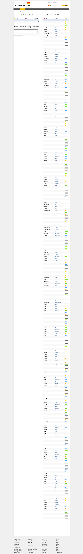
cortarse (56, 137)
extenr (56, 319)
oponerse (56, 285)
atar (55, 358)
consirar (56, 185)
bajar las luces (56, 56)
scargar (56, 231)
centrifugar (56, 200)
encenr (56, 289)
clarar (56, 150)
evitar (55, 327)
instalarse (56, 85)
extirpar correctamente (58, 302)
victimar (56, 31)
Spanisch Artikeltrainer (16, 543)
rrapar (56, 202)
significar (56, 196)
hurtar (55, 348)
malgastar (56, 46)
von (25, 21)
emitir (55, 381)
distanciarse (56, 239)
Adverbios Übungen (44, 549)
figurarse (56, 385)
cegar (55, 433)
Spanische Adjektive (30, 552)
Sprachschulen (33, 9)
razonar (56, 214)
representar (56, 39)
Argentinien (57, 539)
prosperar (56, 83)
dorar (55, 298)
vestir (55, 469)
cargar (55, 87)
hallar (55, 377)
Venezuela (57, 550)
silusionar (56, 237)
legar (56, 160)
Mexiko (57, 545)
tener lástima (56, 502)
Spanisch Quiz (18, 547)
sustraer (56, 350)
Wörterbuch (22, 9)
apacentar (56, 431)
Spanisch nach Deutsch (30, 541)
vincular (56, 125)
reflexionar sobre (57, 419)
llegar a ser (56, 487)
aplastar (56, 33)
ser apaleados (56, 229)
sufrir (55, 164)
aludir (55, 112)
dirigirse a (56, 281)
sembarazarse (57, 273)
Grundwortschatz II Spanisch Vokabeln (32, 549)
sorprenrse (56, 54)
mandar (56, 456)
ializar (56, 129)
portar (56, 225)
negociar (56, 323)
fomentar (56, 458)
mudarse (56, 337)
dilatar (55, 133)
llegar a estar (56, 485)
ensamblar (56, 127)
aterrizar (56, 96)
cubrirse (56, 175)
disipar (55, 50)
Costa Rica (57, 541)
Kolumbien (57, 544)
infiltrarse (56, 35)
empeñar (56, 473)
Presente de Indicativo (44, 544)
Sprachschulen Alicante (59, 552)
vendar (55, 121)
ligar (55, 62)
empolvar (56, 306)
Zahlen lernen (43, 539)
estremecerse (56, 98)
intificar (56, 139)
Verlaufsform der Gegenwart (31, 546)
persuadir (56, 314)
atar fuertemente (57, 360)
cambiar (56, 25)
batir (56, 102)
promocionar (56, 460)
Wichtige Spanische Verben (45, 546)
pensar (55, 212)
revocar (56, 508)
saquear (56, 260)
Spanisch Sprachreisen (58, 538)
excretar (56, 373)
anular (55, 506)
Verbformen (58, 27)
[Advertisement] (42, 527)
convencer (56, 312)
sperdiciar (56, 48)
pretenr (56, 158)
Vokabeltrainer (29, 538)
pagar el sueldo (57, 223)
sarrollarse (56, 81)
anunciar (56, 283)
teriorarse (56, 177)
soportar (56, 402)
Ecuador (57, 542)
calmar (55, 221)
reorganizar (56, 383)
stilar (56, 250)
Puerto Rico (57, 548)
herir (55, 262)
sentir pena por (57, 504)
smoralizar (56, 198)
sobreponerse (56, 352)
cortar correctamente (57, 300)
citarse (55, 204)
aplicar (55, 256)
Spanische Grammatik (16, 541)
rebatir (55, 494)
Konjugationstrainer (44, 543)
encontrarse (56, 437)
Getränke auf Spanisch (16, 551)
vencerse (56, 354)
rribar (56, 21)
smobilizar (56, 171)
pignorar (56, 475)
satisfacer (56, 110)
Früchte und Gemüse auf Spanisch (18, 550)
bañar (55, 73)
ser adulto (56, 189)
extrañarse (56, 52)
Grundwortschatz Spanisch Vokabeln (32, 548)
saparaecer (56, 66)
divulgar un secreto (57, 398)
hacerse (56, 483)
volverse (56, 481)
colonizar (56, 208)
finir (55, 106)
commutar (56, 452)
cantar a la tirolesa (57, 296)
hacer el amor (56, 362)
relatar (55, 146)
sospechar (56, 498)
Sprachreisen (27, 9)
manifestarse (56, 181)
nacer (55, 79)
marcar (56, 162)
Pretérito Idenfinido (44, 545)
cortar (55, 287)
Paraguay (57, 547)
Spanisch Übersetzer (16, 542)
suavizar (56, 333)
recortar (56, 471)
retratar (56, 41)
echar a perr (56, 179)
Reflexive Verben (44, 550)
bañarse (56, 71)
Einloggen (49, 2)
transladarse (56, 339)
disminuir (56, 427)
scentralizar (56, 254)
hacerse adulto (56, 187)
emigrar (56, 27)
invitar (55, 479)
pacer (55, 444)
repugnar (56, 425)
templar (56, 335)
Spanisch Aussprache (16, 544)
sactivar (56, 100)
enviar (55, 450)
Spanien (57, 549)
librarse (56, 275)
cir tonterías (56, 462)
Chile (57, 540)
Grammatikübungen (30, 545)
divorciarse (56, 114)
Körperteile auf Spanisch (17, 552)
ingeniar (56, 406)
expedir (56, 369)
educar (55, 396)
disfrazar (56, 356)
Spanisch (15, 547)
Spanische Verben (30, 550)
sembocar (56, 394)
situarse (56, 271)
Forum (42, 9)
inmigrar (56, 60)
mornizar (56, 389)
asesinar (56, 29)
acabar (55, 154)
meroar (56, 258)
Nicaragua (57, 546)
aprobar (56, 58)
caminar (56, 371)
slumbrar (56, 435)
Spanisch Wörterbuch (16, 540)
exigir (55, 156)
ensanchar (56, 135)
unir (55, 123)
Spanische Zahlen (44, 538)
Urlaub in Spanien (16, 545)
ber (55, 321)
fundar (55, 325)
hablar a (56, 308)
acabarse (56, 252)
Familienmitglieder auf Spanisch (17, 549)
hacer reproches (57, 77)
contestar (56, 235)
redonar (56, 152)
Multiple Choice (30, 539)
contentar (56, 277)
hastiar (55, 423)
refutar (55, 496)
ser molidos (56, 227)
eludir (55, 410)
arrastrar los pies (57, 183)
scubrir (56, 173)
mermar (56, 429)
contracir (56, 510)
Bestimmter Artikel (44, 548)
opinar (55, 233)
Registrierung (54, 2)
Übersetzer (37, 9)
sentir (55, 148)
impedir (56, 387)
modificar (56, 404)
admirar (56, 375)
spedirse (56, 210)
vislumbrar (56, 500)
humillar (56, 206)
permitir (56, 310)
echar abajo (56, 23)
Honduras (57, 543)
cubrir (55, 264)
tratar (55, 346)
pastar (55, 446)
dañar (55, 64)
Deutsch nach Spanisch (30, 540)
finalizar (56, 248)
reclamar (56, 131)
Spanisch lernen (16, 9)
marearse (56, 344)
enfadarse (56, 89)
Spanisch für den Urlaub (17, 539)
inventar (56, 421)
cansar (55, 37)
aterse (55, 477)
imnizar (56, 108)
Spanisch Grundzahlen (44, 540)
